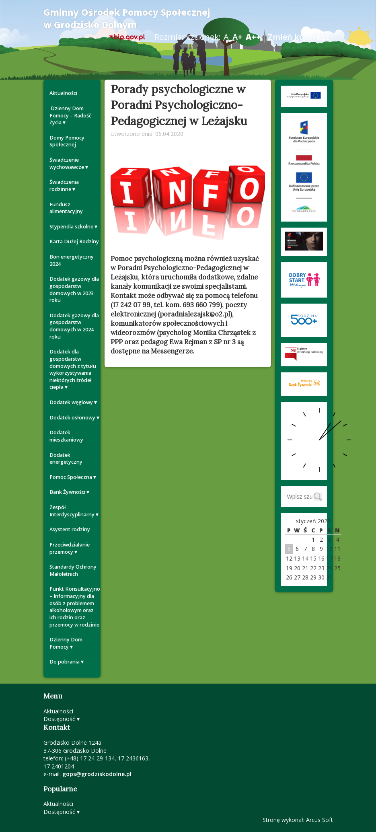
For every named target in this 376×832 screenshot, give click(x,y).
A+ (237, 36)
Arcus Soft (319, 820)
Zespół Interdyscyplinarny (72, 511)
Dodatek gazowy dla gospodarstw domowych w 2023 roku (74, 289)
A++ (253, 36)
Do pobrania (64, 661)
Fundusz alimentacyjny (66, 208)
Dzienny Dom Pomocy (65, 643)
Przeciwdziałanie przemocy (69, 548)
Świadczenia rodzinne (64, 186)
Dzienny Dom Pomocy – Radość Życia (70, 115)
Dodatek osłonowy (72, 417)
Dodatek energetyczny (65, 459)
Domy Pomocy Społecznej (66, 141)
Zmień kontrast (298, 36)
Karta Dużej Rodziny (74, 241)
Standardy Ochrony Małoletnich (73, 570)
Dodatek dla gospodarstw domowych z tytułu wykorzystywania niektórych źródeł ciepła (72, 369)
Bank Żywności (67, 492)
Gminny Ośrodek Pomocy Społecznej (126, 18)
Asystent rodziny (69, 529)
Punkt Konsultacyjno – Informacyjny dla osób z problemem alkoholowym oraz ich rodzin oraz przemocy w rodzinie (74, 606)
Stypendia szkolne (71, 226)
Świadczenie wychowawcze (66, 163)
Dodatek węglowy (71, 402)
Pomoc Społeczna (70, 477)
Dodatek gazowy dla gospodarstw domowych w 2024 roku (74, 326)
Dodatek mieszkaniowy (66, 436)
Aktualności (63, 93)
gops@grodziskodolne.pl (96, 774)
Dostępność (59, 719)
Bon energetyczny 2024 (71, 260)
